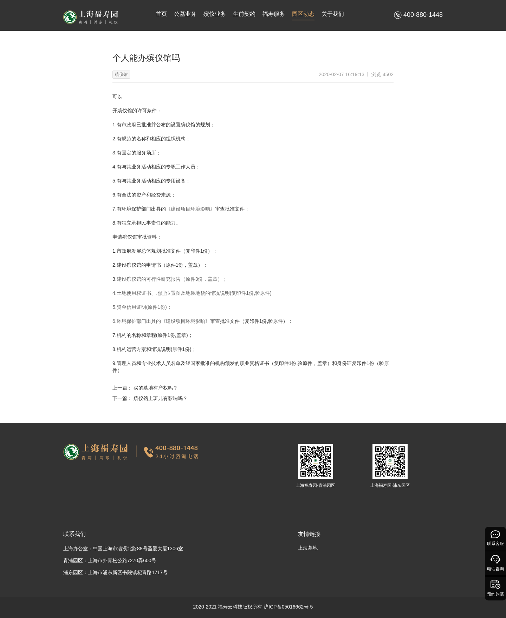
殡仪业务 (214, 14)
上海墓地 (308, 548)
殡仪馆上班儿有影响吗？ (161, 398)
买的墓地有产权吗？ (156, 388)
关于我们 (333, 14)
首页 (161, 14)
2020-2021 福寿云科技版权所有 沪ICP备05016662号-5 (253, 607)
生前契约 (244, 14)
